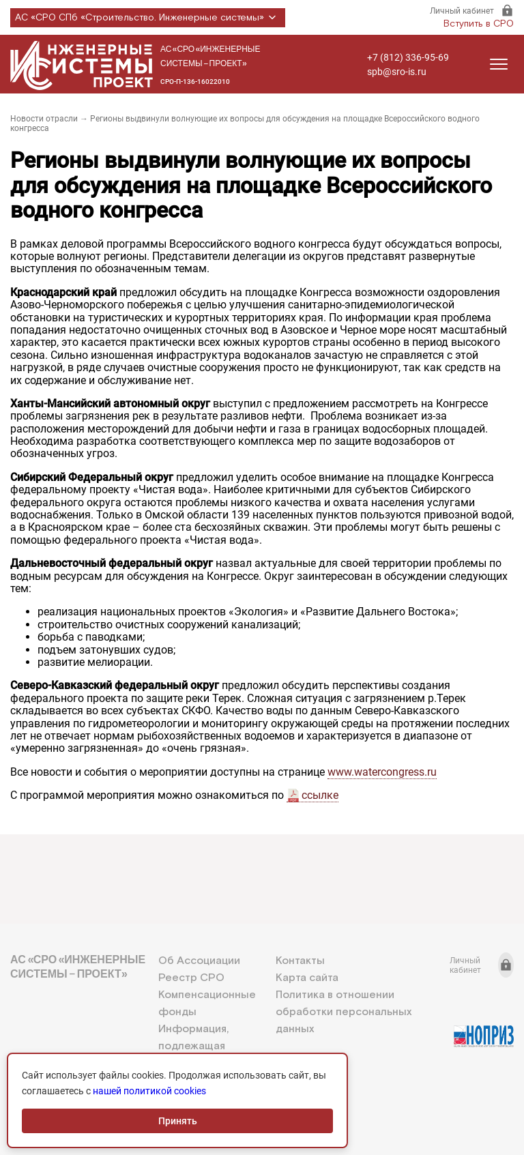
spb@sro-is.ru (396, 71)
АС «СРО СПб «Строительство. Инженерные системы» (147, 18)
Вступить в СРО (478, 24)
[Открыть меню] (499, 64)
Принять (177, 1120)
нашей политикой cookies (149, 1090)
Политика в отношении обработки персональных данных (343, 1012)
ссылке (320, 795)
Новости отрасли (44, 118)
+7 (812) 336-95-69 (408, 57)
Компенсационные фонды (207, 1003)
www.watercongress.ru (382, 771)
